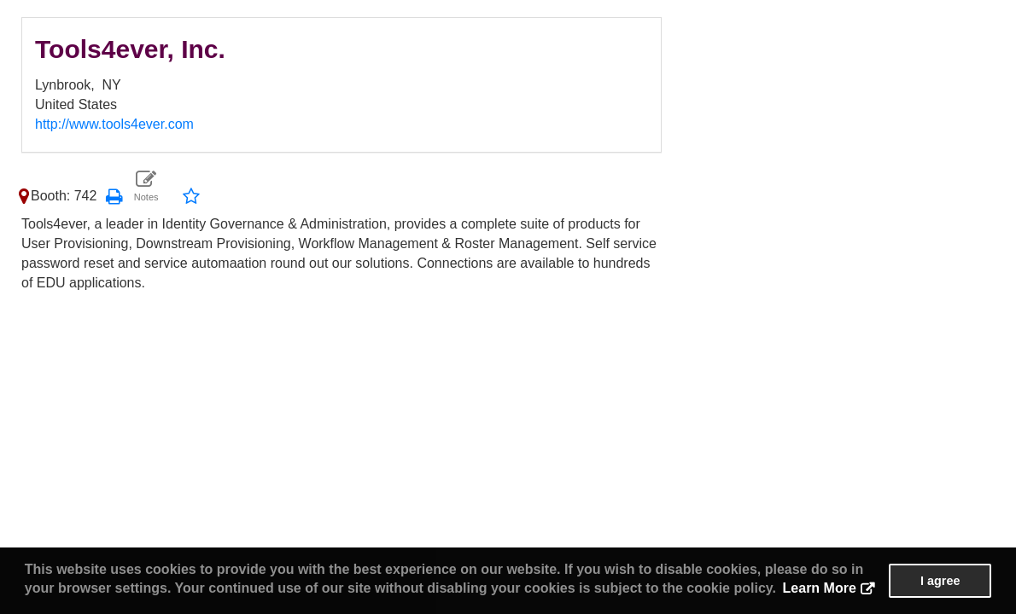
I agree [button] (940, 581)
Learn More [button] (819, 588)
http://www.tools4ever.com (114, 124)
